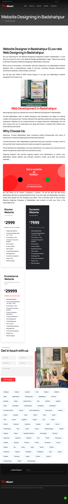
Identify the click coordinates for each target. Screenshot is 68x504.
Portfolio (46, 6)
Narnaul (55, 373)
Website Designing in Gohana (28, 463)
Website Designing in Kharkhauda (29, 471)
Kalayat (38, 364)
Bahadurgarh (29, 337)
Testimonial (3, 461)
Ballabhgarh (42, 337)
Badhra (46, 332)
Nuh (38, 378)
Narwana (17, 378)
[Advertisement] (34, 35)
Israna (14, 360)
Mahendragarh (49, 369)
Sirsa (50, 392)
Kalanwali (27, 364)
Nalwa (16, 373)
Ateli (37, 332)
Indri (5, 360)
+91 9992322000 (34, 186)
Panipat (6, 383)
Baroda (54, 337)
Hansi (25, 355)
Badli (5, 337)
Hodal (53, 355)
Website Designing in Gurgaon (28, 486)
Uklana (19, 401)
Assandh (27, 332)
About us (32, 6)
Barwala (6, 341)
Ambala (17, 332)
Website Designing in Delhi (28, 489)
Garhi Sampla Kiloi (34, 350)
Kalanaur (16, 364)
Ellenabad (15, 346)
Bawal (16, 341)
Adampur (6, 332)
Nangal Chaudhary (29, 373)
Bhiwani (48, 341)
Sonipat (6, 396)
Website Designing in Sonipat (28, 458)
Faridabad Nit (28, 346)
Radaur (6, 387)
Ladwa (27, 369)
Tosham (48, 396)
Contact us (56, 1)
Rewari (42, 387)
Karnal (57, 364)
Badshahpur (15, 337)
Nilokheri (28, 378)
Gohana (60, 350)
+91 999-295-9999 (53, 461)
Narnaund (6, 378)
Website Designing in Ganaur (28, 461)
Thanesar (17, 396)
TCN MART (39, 500)
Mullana (6, 373)
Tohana (38, 396)
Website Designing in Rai (27, 466)
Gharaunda (48, 350)
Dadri (5, 346)
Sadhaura (6, 392)
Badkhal (56, 332)
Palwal (47, 378)
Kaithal (6, 364)
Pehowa (26, 383)
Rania (23, 387)
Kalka (47, 364)
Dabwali (58, 341)
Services (39, 6)
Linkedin (38, 193)
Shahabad (40, 392)
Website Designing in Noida (28, 491)
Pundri (58, 383)
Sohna (60, 392)
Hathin (35, 355)
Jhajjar (35, 360)
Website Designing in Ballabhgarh (29, 469)
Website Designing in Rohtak (28, 479)
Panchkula (58, 378)
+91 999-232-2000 (53, 463)
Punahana (48, 383)
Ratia (32, 387)
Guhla (5, 355)
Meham (61, 369)
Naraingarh (43, 373)
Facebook (29, 193)
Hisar (44, 355)
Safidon (17, 392)
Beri (38, 341)
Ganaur (21, 350)
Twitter (21, 193)
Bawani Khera (27, 341)
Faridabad (40, 346)
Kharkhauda (7, 369)
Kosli (18, 369)
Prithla (37, 383)
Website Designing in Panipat (28, 474)
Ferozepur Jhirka (8, 350)
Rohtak (52, 387)
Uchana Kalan (7, 401)
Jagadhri (24, 360)
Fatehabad (52, 346)
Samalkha (28, 392)
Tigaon (28, 396)
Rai (15, 387)
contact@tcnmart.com (7, 1)
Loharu (37, 369)
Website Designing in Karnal (28, 476)
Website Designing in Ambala (28, 481)
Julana (53, 360)
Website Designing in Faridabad (29, 484)
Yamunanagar (31, 401)
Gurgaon (15, 355)
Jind (44, 360)
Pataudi (16, 383)
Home (25, 6)
